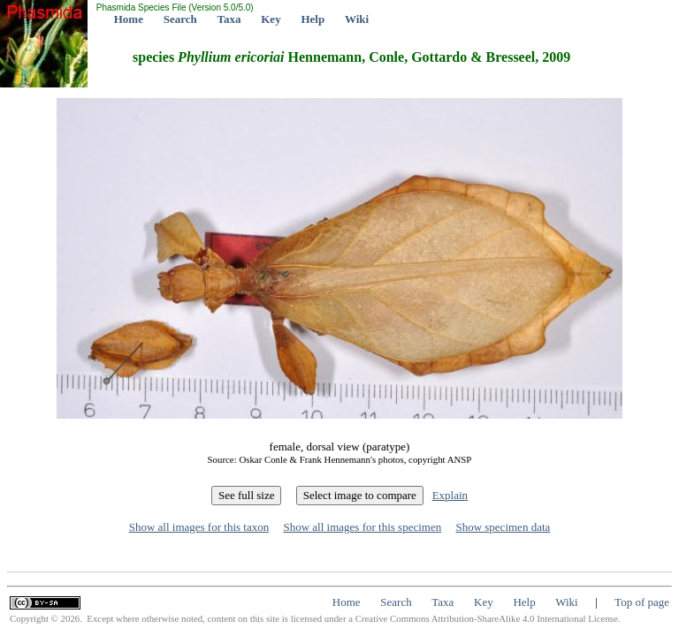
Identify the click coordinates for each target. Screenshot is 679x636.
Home (128, 19)
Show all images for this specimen (362, 527)
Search (180, 19)
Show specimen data (502, 527)
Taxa (229, 19)
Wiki (357, 19)
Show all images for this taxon (199, 527)
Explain (450, 495)
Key (270, 19)
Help (312, 19)
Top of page (641, 602)
